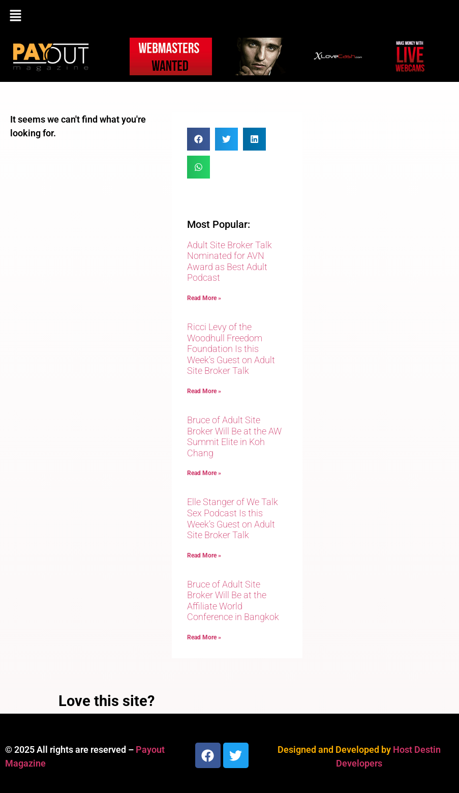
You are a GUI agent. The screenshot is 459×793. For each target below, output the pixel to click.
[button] (229, 16)
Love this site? (106, 701)
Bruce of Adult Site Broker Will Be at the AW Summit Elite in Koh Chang (234, 436)
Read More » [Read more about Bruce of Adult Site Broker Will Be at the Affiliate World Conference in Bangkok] (204, 637)
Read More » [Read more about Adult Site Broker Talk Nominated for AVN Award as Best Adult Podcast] (204, 298)
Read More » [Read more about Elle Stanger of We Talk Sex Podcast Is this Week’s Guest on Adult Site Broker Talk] (204, 555)
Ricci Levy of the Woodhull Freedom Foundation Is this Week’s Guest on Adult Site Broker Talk (231, 348)
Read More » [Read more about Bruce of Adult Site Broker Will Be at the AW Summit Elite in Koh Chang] (204, 473)
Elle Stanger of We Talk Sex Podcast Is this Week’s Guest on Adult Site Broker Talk (232, 518)
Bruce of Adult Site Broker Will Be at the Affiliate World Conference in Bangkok (233, 601)
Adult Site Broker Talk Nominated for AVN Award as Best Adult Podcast (229, 261)
